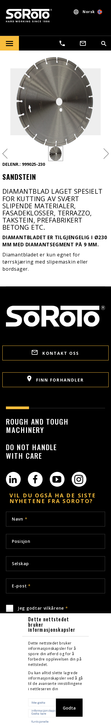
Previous (4, 154)
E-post (21, 586)
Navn (19, 519)
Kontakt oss (55, 353)
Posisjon (21, 541)
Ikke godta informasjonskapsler (43, 703)
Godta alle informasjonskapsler (71, 711)
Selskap (20, 563)
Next (106, 154)
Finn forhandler (55, 379)
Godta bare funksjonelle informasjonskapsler (43, 714)
